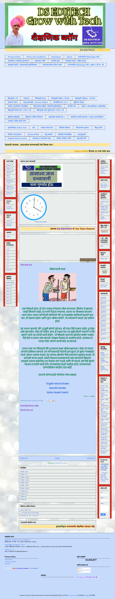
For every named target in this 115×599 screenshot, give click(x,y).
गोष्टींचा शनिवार (64, 128)
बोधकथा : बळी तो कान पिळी (104, 415)
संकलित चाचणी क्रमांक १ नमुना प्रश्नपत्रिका (87, 117)
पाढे (33, 128)
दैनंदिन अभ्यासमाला (15, 134)
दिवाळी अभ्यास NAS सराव (104, 286)
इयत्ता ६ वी (8, 300)
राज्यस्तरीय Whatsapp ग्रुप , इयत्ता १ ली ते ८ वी (86, 65)
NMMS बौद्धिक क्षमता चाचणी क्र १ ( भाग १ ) (15, 545)
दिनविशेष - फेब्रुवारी (25, 477)
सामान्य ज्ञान (13, 102)
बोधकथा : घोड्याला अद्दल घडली (104, 395)
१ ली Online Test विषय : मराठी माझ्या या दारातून (105, 467)
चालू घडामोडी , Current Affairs (35, 102)
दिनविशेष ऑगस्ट (24, 494)
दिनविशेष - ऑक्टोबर (25, 488)
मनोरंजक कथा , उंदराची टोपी (104, 434)
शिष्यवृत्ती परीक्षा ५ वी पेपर (60, 98)
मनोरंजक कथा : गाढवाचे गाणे (104, 424)
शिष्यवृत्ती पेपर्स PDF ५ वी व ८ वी (19, 110)
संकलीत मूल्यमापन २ (103, 218)
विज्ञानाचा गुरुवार (82, 128)
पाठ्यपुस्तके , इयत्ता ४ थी (104, 312)
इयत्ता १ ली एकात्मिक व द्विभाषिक (93, 106)
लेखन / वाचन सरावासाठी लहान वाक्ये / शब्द (104, 185)
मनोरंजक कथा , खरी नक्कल (104, 447)
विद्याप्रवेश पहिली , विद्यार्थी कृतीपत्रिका (48, 106)
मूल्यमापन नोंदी (40, 61)
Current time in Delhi (41, 222)
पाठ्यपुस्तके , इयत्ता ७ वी (104, 325)
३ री (7, 255)
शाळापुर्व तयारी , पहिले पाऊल (75, 61)
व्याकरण (26, 98)
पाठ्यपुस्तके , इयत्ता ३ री (104, 307)
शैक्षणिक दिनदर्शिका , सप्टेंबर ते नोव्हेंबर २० (104, 361)
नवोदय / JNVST (8, 176)
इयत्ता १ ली (9, 285)
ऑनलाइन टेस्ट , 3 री (9, 550)
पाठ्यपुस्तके (82, 134)
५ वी (7, 261)
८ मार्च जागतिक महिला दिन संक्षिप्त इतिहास (30, 513)
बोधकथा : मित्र (104, 386)
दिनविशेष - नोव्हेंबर (24, 485)
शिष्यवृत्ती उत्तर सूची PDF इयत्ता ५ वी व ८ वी (10, 188)
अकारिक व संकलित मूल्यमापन (18, 61)
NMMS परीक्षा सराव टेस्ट (17, 121)
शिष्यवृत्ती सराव (40, 98)
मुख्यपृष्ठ (57, 458)
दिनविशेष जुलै (23, 496)
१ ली (7, 249)
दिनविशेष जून (23, 499)
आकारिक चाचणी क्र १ (56, 117)
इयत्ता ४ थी (9, 294)
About (69, 57)
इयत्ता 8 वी (8, 270)
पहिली (102, 246)
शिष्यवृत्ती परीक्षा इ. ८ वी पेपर (85, 98)
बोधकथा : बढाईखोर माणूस (104, 389)
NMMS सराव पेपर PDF (9, 193)
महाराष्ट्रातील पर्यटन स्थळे (52, 65)
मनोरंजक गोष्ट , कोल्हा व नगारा (104, 443)
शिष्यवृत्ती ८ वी (9, 168)
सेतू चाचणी (48, 134)
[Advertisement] (50, 81)
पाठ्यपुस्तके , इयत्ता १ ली (104, 298)
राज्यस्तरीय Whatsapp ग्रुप (88, 57)
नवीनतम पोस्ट (24, 458)
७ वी (7, 267)
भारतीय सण (71, 106)
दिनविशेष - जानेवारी (25, 480)
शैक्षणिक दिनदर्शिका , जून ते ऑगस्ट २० (104, 354)
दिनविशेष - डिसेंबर (24, 483)
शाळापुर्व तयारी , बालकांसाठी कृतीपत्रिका (22, 65)
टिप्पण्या (80, 571)
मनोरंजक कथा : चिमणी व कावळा (104, 429)
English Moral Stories (57, 383)
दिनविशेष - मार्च (24, 474)
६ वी (7, 264)
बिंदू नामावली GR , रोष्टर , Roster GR (29, 515)
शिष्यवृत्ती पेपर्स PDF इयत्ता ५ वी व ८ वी (10, 182)
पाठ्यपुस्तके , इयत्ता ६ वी (104, 321)
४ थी (7, 258)
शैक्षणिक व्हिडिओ (10, 282)
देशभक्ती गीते (81, 138)
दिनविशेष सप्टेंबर (24, 491)
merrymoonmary (73, 595)
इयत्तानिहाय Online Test (17, 128)
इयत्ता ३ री (8, 291)
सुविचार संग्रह (79, 102)
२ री (7, 252)
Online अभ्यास (33, 134)
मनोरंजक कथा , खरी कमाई (104, 452)
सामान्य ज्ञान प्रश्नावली (9, 224)
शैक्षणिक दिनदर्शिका (65, 134)
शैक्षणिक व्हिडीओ (14, 117)
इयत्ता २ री (8, 288)
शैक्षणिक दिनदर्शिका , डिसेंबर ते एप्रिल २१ (104, 369)
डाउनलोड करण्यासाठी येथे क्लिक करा (33, 144)
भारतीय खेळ (55, 61)
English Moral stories (17, 138)
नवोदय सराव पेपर (47, 128)
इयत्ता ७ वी (8, 303)
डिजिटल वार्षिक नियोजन (34, 117)
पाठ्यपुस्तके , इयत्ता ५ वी (104, 316)
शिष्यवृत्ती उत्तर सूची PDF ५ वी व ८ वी (50, 110)
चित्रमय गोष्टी (104, 259)
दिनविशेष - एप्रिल (24, 471)
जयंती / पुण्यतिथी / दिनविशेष (18, 106)
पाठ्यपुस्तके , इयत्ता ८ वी (104, 330)
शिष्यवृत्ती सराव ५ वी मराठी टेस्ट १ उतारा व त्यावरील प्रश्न (17, 540)
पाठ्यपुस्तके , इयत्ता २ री (104, 302)
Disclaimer (56, 57)
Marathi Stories (57, 388)
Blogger (87, 595)
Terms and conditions (36, 57)
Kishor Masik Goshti (57, 392)
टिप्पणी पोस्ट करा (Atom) (61, 463)
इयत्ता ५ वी (8, 297)
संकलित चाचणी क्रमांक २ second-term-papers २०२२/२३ (104, 170)
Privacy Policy (14, 57)
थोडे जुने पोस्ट (90, 458)
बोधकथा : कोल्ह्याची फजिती (104, 405)
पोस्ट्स (80, 568)
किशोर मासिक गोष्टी (64, 138)
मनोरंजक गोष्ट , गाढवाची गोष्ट (104, 438)
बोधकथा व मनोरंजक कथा (42, 138)
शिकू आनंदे (98, 128)
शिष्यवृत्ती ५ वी (13, 98)
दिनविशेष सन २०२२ (61, 102)
